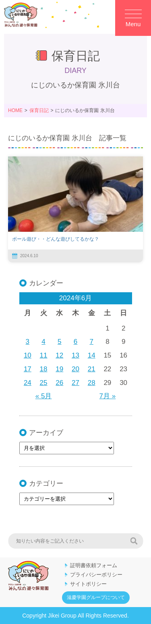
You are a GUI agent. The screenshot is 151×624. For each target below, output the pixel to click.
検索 (133, 541)
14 (91, 355)
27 (75, 383)
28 (91, 383)
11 (44, 355)
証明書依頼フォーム (93, 565)
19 (59, 369)
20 (75, 369)
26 (59, 383)
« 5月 (43, 396)
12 (59, 355)
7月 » (107, 396)
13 (75, 355)
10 (27, 355)
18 (44, 369)
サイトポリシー (88, 584)
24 (27, 383)
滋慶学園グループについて (96, 597)
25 (44, 383)
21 (91, 369)
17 (27, 369)
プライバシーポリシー (96, 575)
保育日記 (39, 110)
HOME (15, 110)
